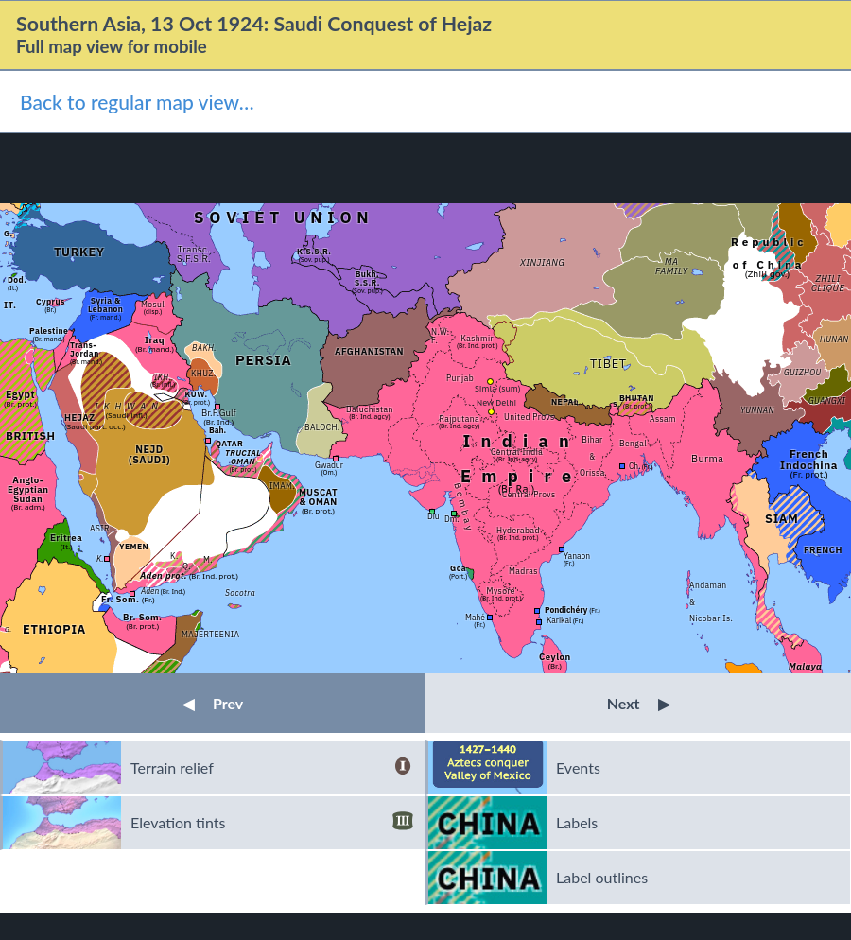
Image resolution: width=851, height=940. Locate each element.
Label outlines (602, 877)
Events (578, 767)
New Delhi (496, 402)
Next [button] (638, 703)
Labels (577, 822)
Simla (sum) (497, 388)
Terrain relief (271, 768)
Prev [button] (212, 703)
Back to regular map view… (137, 101)
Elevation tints (271, 822)
